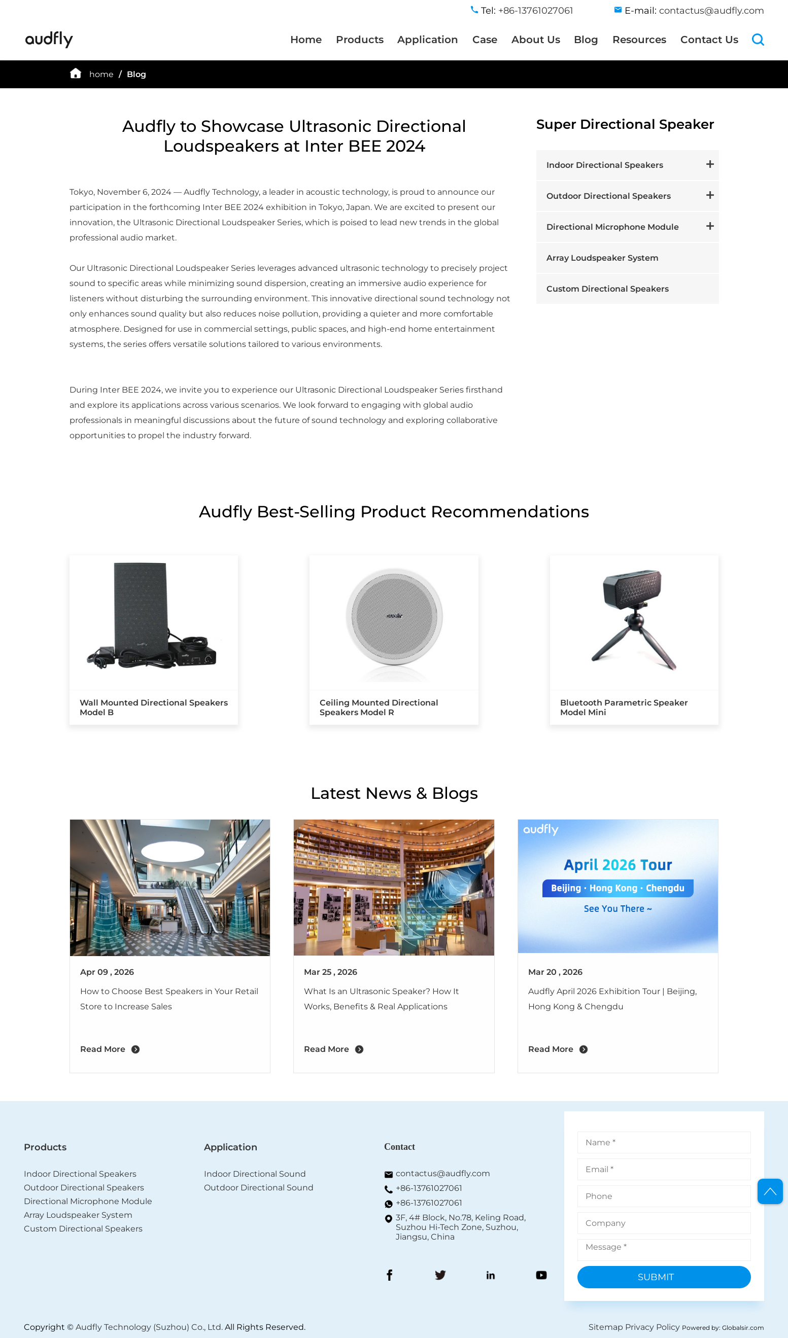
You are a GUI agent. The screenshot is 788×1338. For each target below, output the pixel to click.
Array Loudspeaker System (602, 258)
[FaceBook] (389, 1276)
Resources (639, 39)
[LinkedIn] (490, 1276)
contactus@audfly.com (443, 1173)
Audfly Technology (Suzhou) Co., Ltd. (149, 1327)
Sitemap (606, 1327)
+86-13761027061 (429, 1188)
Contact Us (709, 39)
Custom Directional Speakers (607, 289)
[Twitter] (440, 1276)
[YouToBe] (541, 1276)
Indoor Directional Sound (255, 1174)
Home (306, 39)
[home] (49, 46)
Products (360, 39)
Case (484, 39)
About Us (535, 39)
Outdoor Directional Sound (259, 1187)
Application (427, 39)
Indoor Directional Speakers (604, 165)
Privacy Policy (652, 1327)
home (101, 74)
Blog (586, 39)
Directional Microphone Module (612, 227)
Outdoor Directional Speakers (608, 196)
